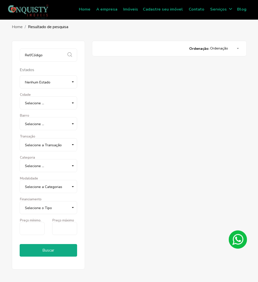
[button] (48, 81)
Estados (27, 70)
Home (17, 27)
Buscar (48, 250)
